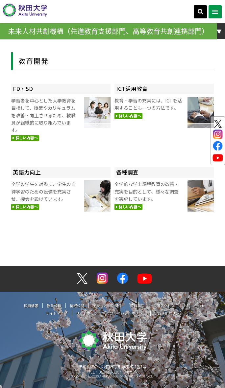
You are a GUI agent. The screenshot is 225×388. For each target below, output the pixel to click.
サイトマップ (56, 313)
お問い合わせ (194, 305)
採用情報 (31, 305)
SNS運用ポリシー (169, 313)
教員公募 (54, 305)
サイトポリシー (88, 313)
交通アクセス (164, 305)
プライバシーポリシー (128, 313)
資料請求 (137, 305)
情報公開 (77, 305)
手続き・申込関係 (107, 305)
